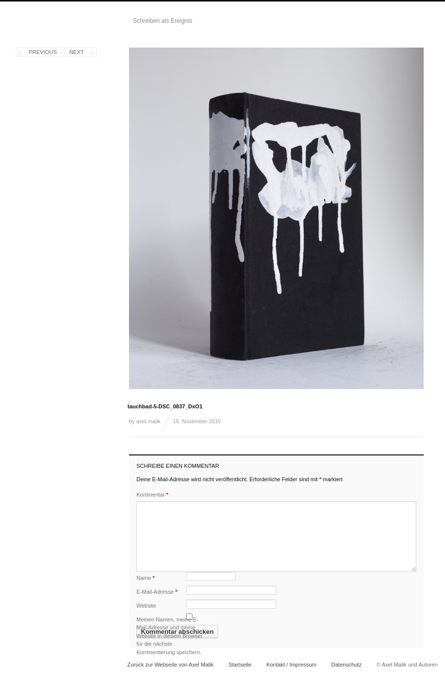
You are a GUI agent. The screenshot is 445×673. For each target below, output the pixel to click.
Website (146, 606)
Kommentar (152, 495)
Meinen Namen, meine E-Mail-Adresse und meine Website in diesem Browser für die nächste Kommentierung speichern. (169, 636)
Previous (43, 52)
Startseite (239, 665)
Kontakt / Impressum (291, 665)
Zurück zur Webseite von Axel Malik (170, 665)
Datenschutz (346, 665)
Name (145, 578)
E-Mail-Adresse (157, 592)
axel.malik (148, 421)
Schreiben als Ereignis (162, 20)
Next (76, 52)
